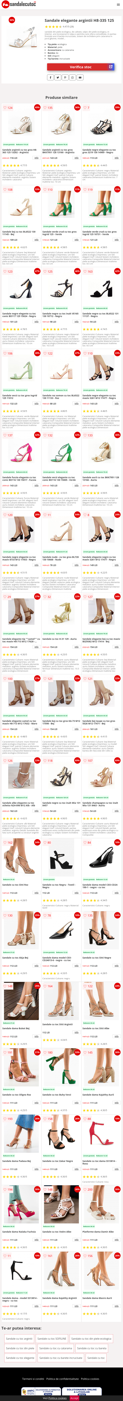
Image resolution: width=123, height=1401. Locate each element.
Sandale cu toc (96, 1358)
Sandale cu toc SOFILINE (51, 1338)
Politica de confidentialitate (62, 1379)
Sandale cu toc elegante (20, 1358)
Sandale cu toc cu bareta (92, 1348)
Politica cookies (90, 1379)
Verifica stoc (92, 67)
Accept (74, 1398)
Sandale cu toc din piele (20, 1348)
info (36, 157)
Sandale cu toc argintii (19, 1338)
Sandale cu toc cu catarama (55, 1348)
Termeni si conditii (33, 1379)
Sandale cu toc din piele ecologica (91, 1338)
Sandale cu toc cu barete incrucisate (60, 1358)
